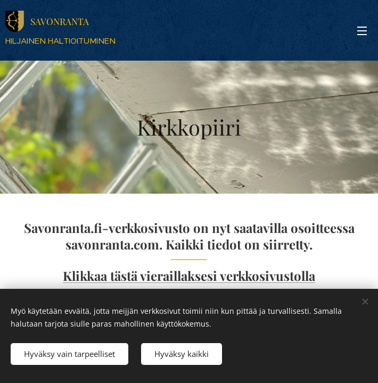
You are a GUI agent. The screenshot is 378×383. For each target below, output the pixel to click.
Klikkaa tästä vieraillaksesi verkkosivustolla (189, 275)
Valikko (362, 30)
